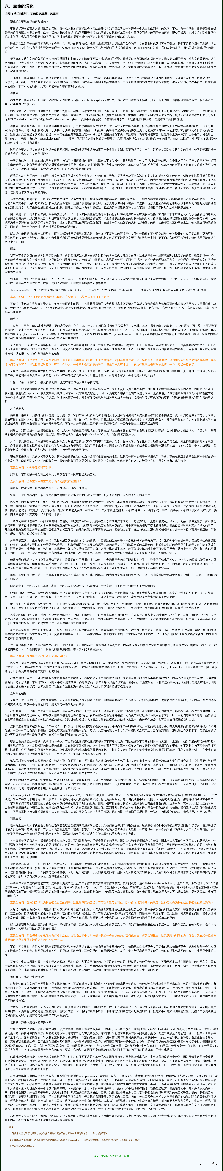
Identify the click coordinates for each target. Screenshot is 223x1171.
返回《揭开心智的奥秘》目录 (111, 1156)
